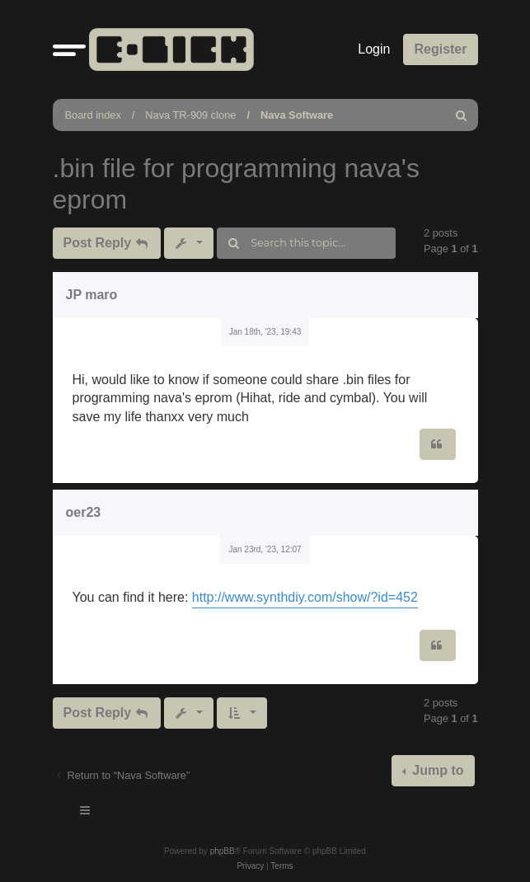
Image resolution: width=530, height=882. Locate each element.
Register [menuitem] (440, 49)
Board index (93, 115)
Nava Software (296, 115)
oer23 (83, 512)
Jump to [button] (436, 770)
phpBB (222, 851)
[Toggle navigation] (86, 812)
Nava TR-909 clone (190, 115)
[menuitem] (462, 115)
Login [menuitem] (374, 49)
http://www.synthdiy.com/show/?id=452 (305, 597)
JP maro (92, 295)
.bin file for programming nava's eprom (236, 183)
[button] (69, 49)
